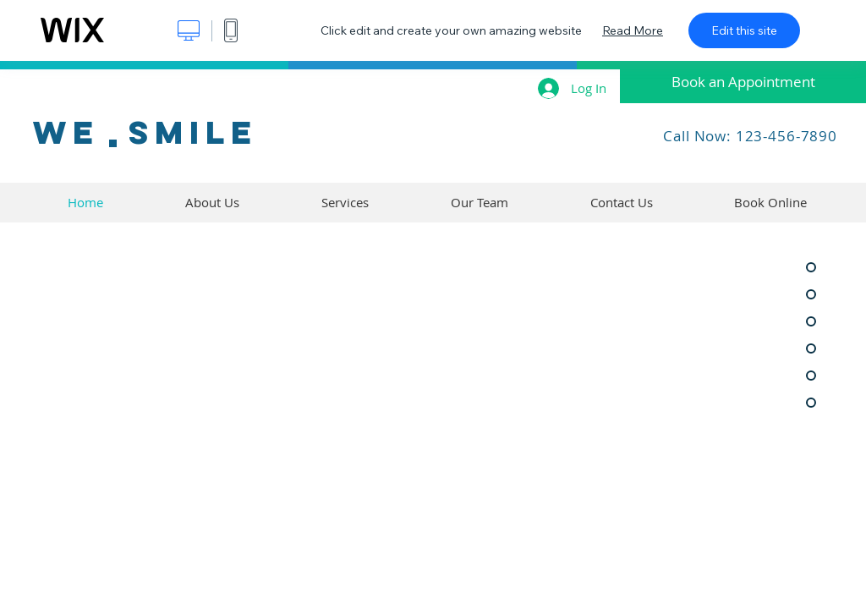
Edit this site (744, 30)
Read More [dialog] (632, 30)
